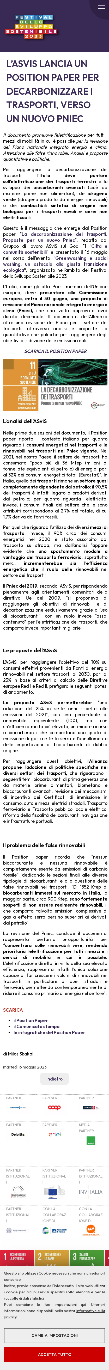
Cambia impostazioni (55, 1335)
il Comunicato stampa (36, 1026)
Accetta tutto (54, 1354)
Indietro (54, 1079)
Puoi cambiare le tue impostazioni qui (45, 1304)
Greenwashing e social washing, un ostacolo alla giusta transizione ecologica (55, 264)
